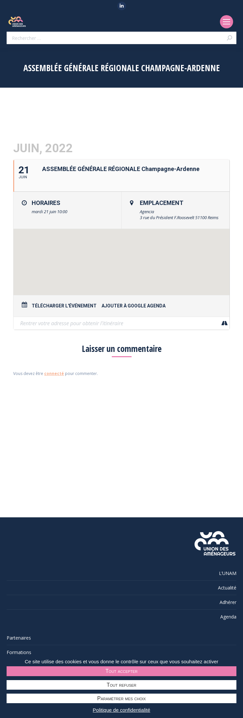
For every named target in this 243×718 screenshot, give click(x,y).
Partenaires (19, 638)
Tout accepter (121, 671)
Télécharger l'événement (64, 305)
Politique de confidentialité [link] (121, 710)
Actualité (227, 588)
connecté (54, 373)
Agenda (228, 617)
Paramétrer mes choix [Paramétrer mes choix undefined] (121, 698)
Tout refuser (122, 685)
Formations (19, 652)
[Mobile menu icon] (226, 21)
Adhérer (228, 602)
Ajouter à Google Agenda (134, 305)
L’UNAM (227, 573)
